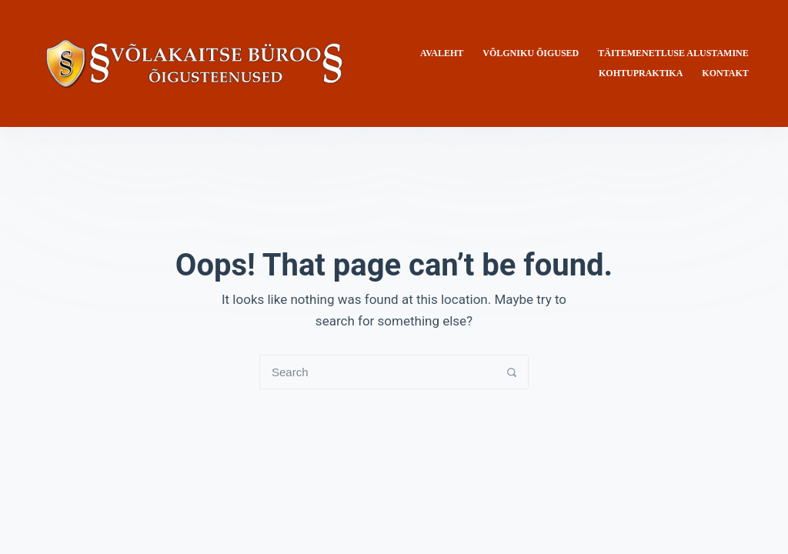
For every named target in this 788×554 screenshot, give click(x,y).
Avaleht (441, 53)
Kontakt (725, 73)
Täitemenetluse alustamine (673, 53)
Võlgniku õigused (530, 53)
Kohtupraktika (641, 73)
